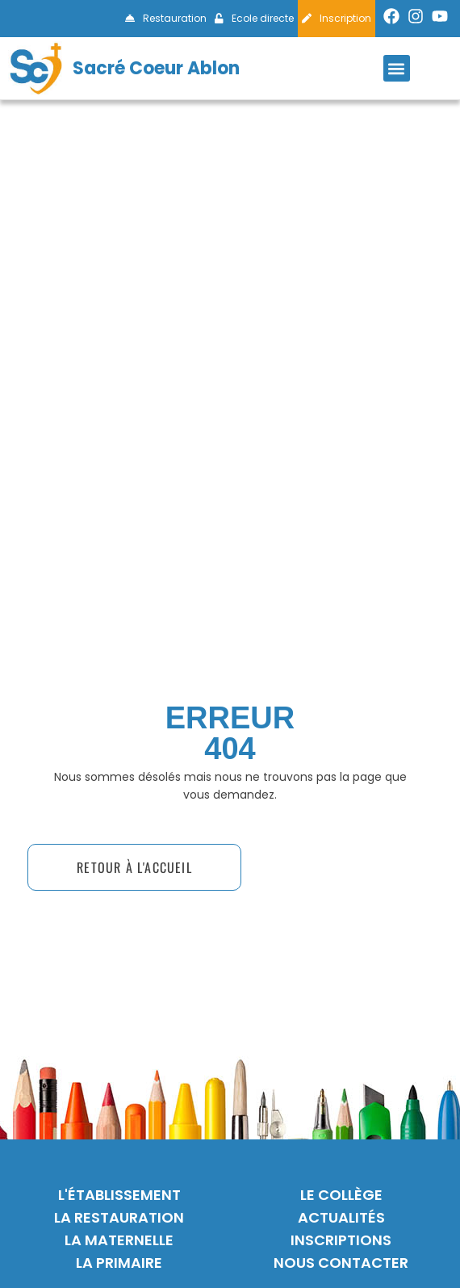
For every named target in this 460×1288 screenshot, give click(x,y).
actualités (341, 1217)
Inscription (336, 18)
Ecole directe (254, 18)
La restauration (119, 1217)
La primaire (119, 1262)
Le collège (341, 1195)
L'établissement (119, 1195)
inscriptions (341, 1240)
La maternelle (119, 1240)
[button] (396, 68)
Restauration (166, 18)
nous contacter (341, 1262)
